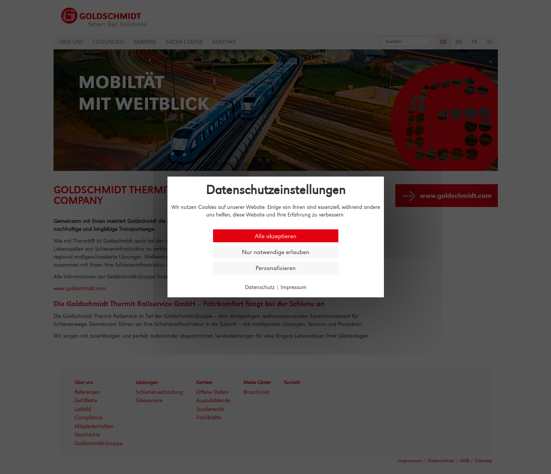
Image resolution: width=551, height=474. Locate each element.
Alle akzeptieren (276, 235)
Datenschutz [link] (260, 287)
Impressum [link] (293, 287)
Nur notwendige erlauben (275, 252)
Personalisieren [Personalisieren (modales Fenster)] (276, 268)
